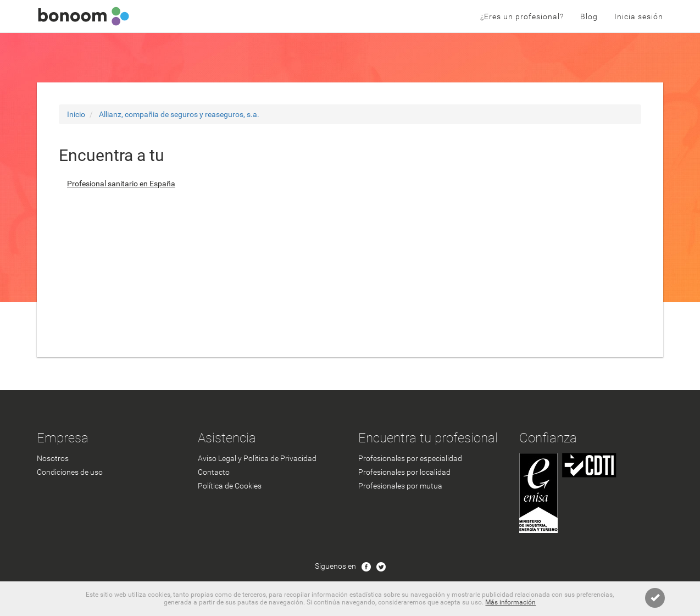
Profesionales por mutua (400, 485)
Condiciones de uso (70, 472)
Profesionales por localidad (404, 472)
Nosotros (53, 458)
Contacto (214, 472)
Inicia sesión (638, 16)
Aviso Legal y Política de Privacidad (257, 458)
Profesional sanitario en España (121, 183)
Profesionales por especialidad (410, 458)
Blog (589, 16)
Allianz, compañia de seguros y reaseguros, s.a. (179, 114)
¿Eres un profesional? (522, 16)
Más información (510, 602)
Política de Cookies (230, 485)
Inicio (76, 114)
